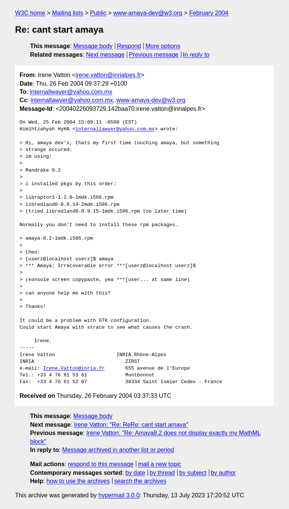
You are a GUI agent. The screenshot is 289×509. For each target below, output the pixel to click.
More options (163, 46)
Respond (129, 46)
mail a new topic (159, 464)
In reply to (196, 54)
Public (98, 13)
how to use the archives (78, 481)
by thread (162, 473)
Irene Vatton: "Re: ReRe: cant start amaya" (131, 424)
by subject (192, 473)
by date (135, 473)
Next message (105, 54)
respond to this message (100, 464)
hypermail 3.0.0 (118, 495)
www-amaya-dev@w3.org (147, 13)
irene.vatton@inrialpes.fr (108, 75)
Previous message (154, 54)
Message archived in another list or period (118, 450)
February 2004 (208, 13)
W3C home (30, 13)
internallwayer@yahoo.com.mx (71, 92)
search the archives (140, 481)
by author (223, 473)
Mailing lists (67, 13)
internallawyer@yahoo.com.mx (71, 100)
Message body (93, 46)
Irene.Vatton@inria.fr (74, 368)
